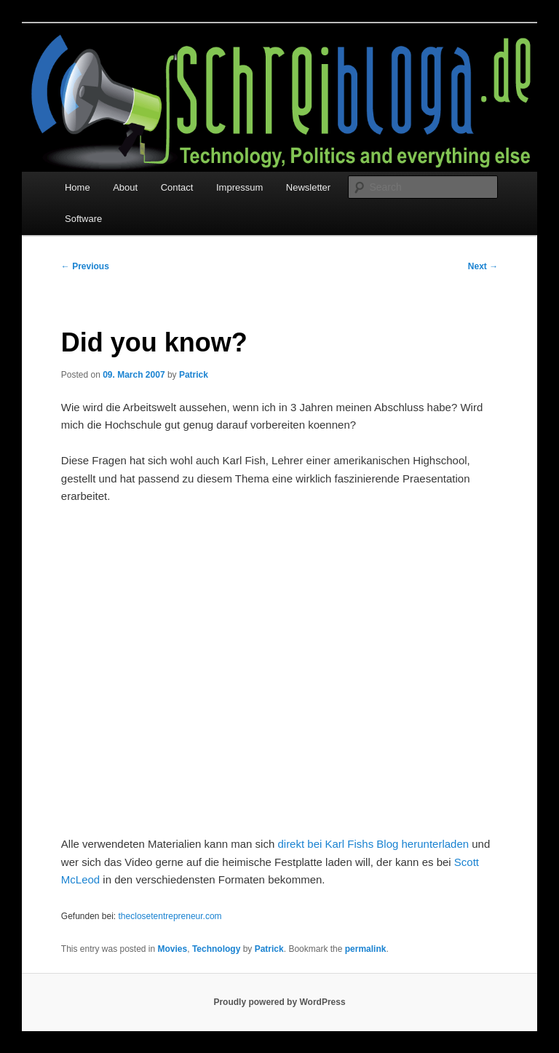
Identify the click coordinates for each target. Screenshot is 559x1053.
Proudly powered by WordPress (279, 1002)
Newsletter (308, 187)
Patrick (193, 375)
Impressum (239, 187)
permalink (365, 949)
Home (77, 187)
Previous (85, 266)
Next (483, 266)
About (125, 187)
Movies (173, 949)
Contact (177, 187)
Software (83, 218)
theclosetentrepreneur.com (170, 916)
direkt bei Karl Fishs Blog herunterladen (373, 844)
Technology (216, 949)
